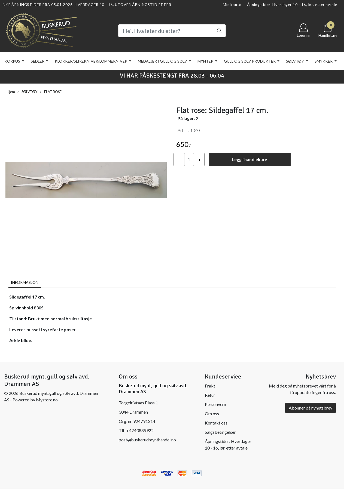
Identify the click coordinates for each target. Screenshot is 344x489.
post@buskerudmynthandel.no (147, 439)
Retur (210, 395)
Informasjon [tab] (24, 282)
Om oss (212, 413)
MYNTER (205, 61)
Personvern (215, 404)
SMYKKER (324, 61)
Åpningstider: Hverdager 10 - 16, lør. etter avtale (292, 4)
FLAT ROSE (51, 92)
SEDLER (38, 61)
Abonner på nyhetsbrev (310, 407)
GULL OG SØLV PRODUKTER (250, 61)
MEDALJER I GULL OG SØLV (163, 61)
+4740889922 (140, 430)
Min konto (232, 4)
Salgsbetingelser (220, 432)
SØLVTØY (295, 61)
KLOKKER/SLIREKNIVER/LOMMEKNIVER (91, 61)
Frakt (210, 385)
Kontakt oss (216, 422)
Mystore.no (47, 399)
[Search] (172, 30)
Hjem (11, 92)
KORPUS (12, 61)
